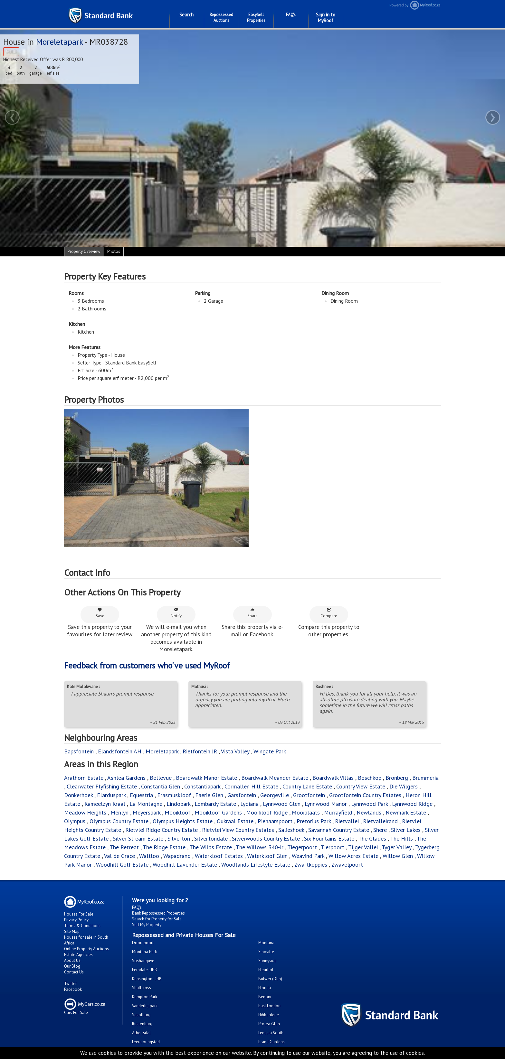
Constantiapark (202, 786)
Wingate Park (269, 751)
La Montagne (145, 803)
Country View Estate (360, 786)
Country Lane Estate (307, 786)
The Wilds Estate (210, 847)
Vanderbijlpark (144, 1005)
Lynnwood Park (369, 803)
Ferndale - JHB (144, 969)
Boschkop (369, 777)
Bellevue (161, 777)
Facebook (73, 989)
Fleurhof (265, 969)
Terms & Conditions (82, 925)
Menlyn (119, 812)
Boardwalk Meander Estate (274, 777)
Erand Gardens (271, 1042)
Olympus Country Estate (119, 821)
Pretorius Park (314, 821)
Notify (176, 613)
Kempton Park (144, 996)
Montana (266, 942)
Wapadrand (177, 856)
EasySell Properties (256, 17)
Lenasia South (270, 1033)
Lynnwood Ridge (412, 803)
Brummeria (425, 777)
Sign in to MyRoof (325, 17)
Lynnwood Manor (326, 803)
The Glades (372, 838)
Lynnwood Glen (281, 803)
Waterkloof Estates (219, 856)
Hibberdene (268, 1015)
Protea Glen (269, 1024)
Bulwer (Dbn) (270, 978)
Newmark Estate (406, 812)
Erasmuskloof (174, 795)
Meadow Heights (85, 812)
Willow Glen (398, 856)
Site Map (72, 931)
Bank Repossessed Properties (158, 913)
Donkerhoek (78, 795)
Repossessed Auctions (221, 17)
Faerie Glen (209, 795)
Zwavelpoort (347, 864)
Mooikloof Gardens (218, 812)
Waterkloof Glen (267, 856)
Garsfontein (241, 795)
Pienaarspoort (275, 821)
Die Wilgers (403, 786)
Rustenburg (142, 1024)
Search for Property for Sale (157, 919)
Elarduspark (111, 795)
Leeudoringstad (146, 1042)
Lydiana (249, 803)
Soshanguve (143, 960)
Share (252, 613)
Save (100, 613)
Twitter (70, 983)
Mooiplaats (306, 812)
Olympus (74, 821)
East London (269, 1005)
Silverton (178, 838)
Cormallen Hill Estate (251, 786)
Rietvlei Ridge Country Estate (161, 829)
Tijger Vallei (363, 847)
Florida (264, 987)
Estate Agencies (78, 954)
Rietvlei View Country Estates (238, 829)
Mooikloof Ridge (267, 812)
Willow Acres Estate (353, 856)
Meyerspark (146, 812)
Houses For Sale (78, 914)
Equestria (141, 795)
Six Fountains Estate (329, 838)
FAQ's (291, 14)
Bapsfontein (79, 751)
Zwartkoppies (310, 864)
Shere (380, 829)
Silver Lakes (406, 829)
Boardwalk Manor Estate (206, 777)
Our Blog (72, 966)
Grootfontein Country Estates (365, 795)
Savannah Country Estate (338, 829)
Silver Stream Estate (138, 838)
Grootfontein (309, 795)
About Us (72, 960)
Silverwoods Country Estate (266, 838)
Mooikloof (177, 812)
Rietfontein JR (200, 751)
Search (186, 15)
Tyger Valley (396, 847)
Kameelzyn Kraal (104, 803)
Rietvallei (347, 821)
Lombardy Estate (215, 803)
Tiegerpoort (302, 847)
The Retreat (124, 847)
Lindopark (178, 803)
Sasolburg (141, 1015)
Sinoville (266, 951)
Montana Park (144, 951)
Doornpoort (143, 942)
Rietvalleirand (380, 821)
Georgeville (274, 795)
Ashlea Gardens (126, 777)
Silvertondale (211, 838)
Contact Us (74, 972)
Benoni (264, 996)
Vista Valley (235, 751)
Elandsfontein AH (119, 751)
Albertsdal (141, 1033)
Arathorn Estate (83, 777)
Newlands (369, 812)
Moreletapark (59, 41)
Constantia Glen (160, 786)
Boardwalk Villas (333, 777)
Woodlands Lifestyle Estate (255, 864)
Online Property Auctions (86, 949)
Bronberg (397, 777)
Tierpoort (332, 847)
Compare (328, 613)
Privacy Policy (76, 920)
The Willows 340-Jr (259, 847)
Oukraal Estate (235, 821)
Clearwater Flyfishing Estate (102, 786)
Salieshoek (291, 829)
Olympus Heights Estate (183, 821)
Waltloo (149, 856)
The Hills (401, 838)
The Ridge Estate (164, 847)
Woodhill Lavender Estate (185, 864)
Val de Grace (119, 856)
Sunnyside (267, 960)
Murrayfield (338, 812)
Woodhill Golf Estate (122, 864)
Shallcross (141, 987)
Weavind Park (308, 856)
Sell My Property (146, 924)
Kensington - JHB (147, 978)
